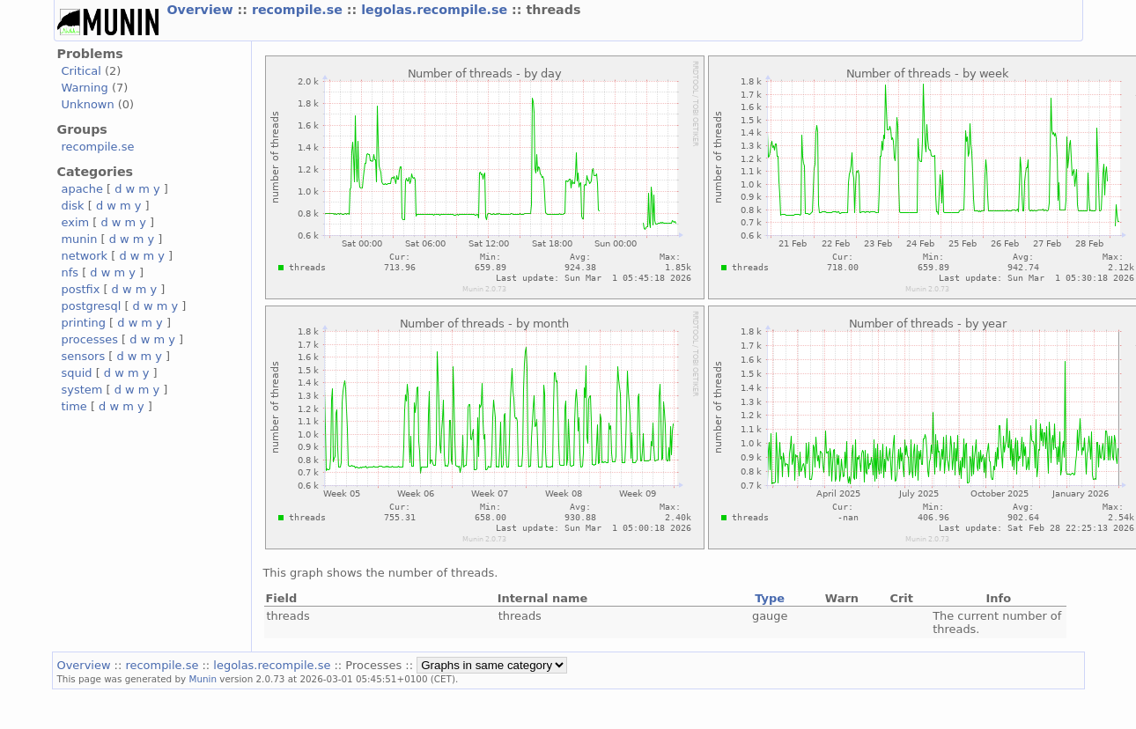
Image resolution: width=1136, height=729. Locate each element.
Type (770, 598)
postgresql (92, 306)
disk (73, 205)
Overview (202, 10)
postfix (81, 289)
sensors (84, 356)
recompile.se (299, 10)
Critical (81, 70)
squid (77, 372)
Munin (202, 679)
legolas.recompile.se (436, 10)
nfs (70, 272)
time (74, 406)
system (82, 389)
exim (76, 222)
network (85, 255)
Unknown (88, 104)
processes (90, 339)
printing (84, 322)
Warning (85, 87)
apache (82, 188)
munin (80, 239)
